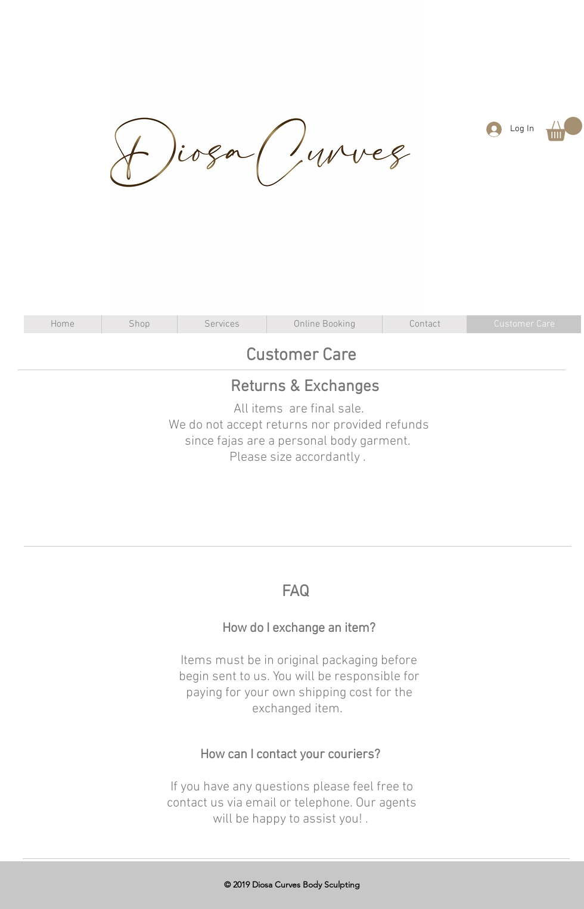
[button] (564, 129)
